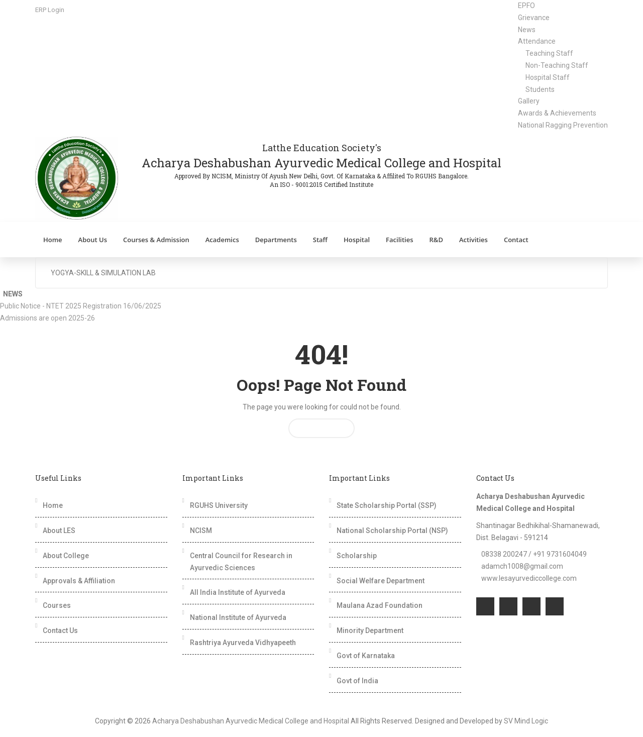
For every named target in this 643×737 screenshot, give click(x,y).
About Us (92, 239)
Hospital (357, 239)
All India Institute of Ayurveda (237, 592)
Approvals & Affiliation (79, 581)
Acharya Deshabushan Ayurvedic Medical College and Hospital (250, 721)
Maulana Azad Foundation (379, 605)
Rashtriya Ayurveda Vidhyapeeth (243, 643)
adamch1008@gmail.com (522, 566)
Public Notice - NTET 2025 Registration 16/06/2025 (83, 306)
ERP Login (49, 10)
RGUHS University (219, 505)
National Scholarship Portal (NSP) (392, 531)
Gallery (529, 101)
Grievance (534, 18)
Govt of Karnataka (366, 656)
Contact (516, 239)
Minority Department (370, 630)
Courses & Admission (156, 239)
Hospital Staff (547, 77)
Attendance (537, 41)
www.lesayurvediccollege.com (529, 578)
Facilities (399, 239)
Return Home (321, 428)
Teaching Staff (549, 53)
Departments (276, 239)
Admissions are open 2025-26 (49, 318)
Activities (473, 239)
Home (52, 239)
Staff (320, 239)
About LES (59, 531)
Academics (222, 239)
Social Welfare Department (380, 581)
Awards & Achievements (557, 113)
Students (540, 89)
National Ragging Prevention (563, 125)
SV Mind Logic (526, 721)
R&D (436, 239)
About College (66, 556)
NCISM (201, 531)
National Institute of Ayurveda (238, 617)
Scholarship (357, 556)
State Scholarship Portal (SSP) (387, 505)
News (526, 30)
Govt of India (357, 681)
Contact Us (60, 630)
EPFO (526, 6)
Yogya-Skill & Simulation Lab (103, 273)
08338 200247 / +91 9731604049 (534, 554)
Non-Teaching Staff (556, 65)
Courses (57, 605)
